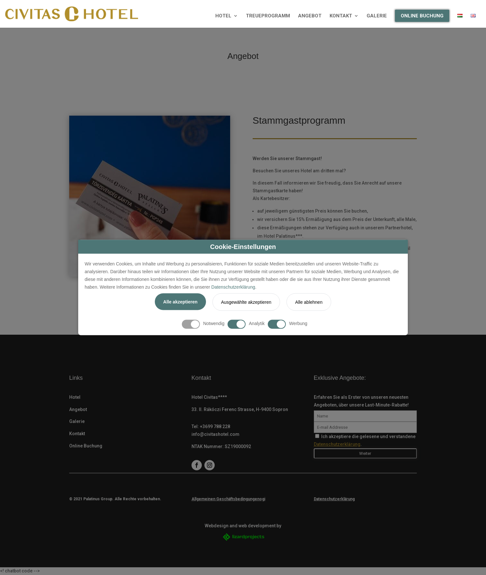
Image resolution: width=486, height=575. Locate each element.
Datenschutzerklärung (233, 286)
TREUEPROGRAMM (268, 16)
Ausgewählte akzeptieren (246, 302)
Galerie (77, 421)
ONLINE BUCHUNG (422, 16)
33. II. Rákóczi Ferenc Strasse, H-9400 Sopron (240, 409)
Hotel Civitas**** (209, 397)
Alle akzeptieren (180, 301)
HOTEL (223, 16)
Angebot (78, 409)
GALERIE (377, 16)
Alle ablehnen (308, 302)
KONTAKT (341, 16)
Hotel (74, 397)
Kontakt (77, 433)
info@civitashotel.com (215, 434)
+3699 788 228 (215, 426)
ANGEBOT (310, 16)
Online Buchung (85, 445)
